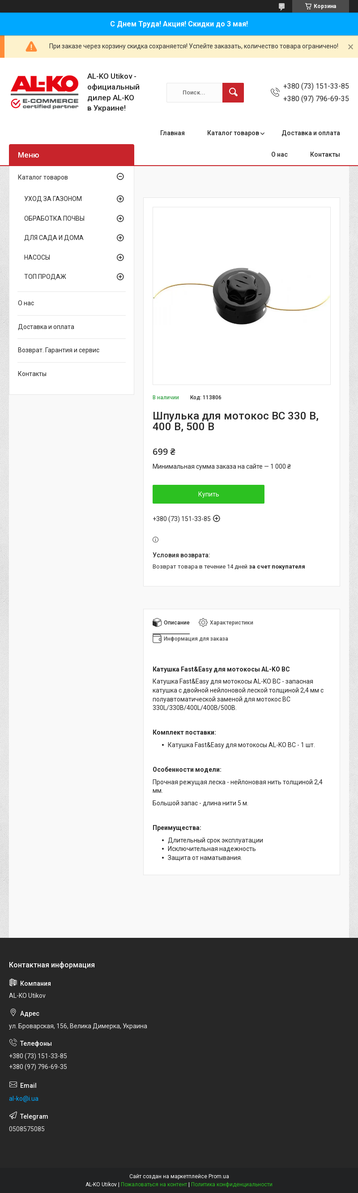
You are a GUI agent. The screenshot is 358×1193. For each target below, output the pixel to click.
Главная (172, 133)
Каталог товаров (233, 133)
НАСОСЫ (37, 257)
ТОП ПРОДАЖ (45, 276)
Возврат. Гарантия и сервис (58, 350)
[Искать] (233, 93)
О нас (279, 154)
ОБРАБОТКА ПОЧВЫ (54, 218)
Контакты (325, 154)
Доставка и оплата (310, 133)
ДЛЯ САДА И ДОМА (54, 237)
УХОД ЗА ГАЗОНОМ (53, 198)
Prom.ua (219, 1176)
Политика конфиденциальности (232, 1184)
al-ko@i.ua (23, 1098)
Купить (208, 494)
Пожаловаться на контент (154, 1184)
